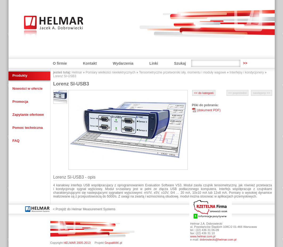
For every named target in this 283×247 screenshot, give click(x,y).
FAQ (16, 141)
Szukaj (180, 63)
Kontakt (90, 63)
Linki (153, 63)
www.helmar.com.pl (202, 236)
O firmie (60, 63)
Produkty (20, 75)
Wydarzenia (123, 63)
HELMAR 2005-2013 (77, 242)
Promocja (20, 102)
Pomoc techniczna (28, 128)
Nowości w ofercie (28, 88)
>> (245, 63)
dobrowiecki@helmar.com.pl (218, 239)
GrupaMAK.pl (113, 242)
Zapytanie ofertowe (28, 115)
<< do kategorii (204, 92)
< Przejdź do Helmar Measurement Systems (84, 209)
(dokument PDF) (209, 110)
